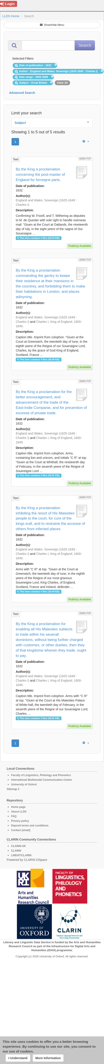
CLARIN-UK (18, 846)
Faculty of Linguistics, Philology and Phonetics (41, 775)
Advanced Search (22, 92)
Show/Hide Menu (52, 24)
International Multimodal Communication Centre (41, 779)
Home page (18, 807)
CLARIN (16, 850)
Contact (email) (20, 830)
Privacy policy (20, 820)
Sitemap (12, 789)
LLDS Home (10, 16)
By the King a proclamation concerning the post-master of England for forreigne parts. (40, 174)
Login (7, 4)
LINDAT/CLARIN (21, 855)
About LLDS (18, 811)
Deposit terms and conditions (30, 825)
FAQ (14, 816)
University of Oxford (24, 784)
